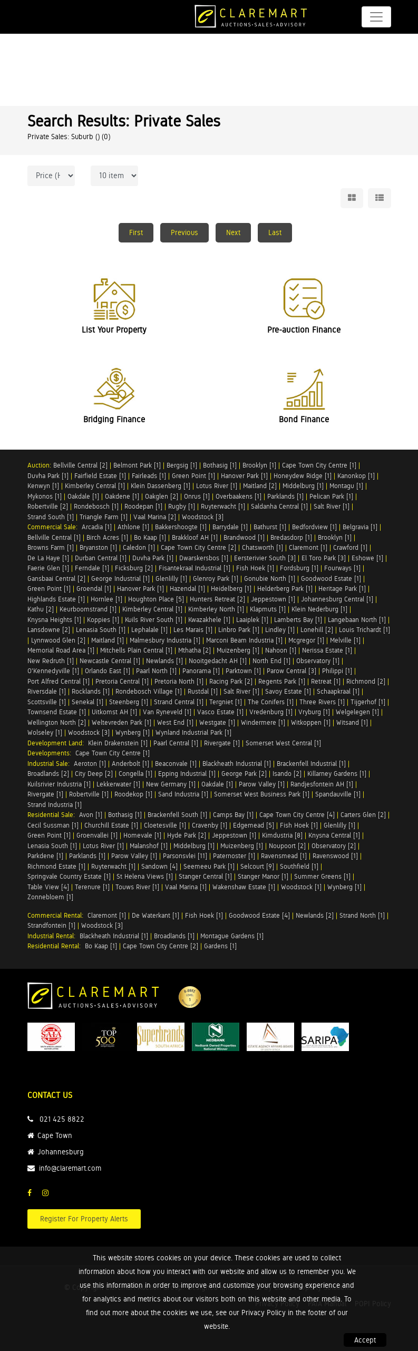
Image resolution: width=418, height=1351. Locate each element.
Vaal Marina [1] (186, 887)
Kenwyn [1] (43, 486)
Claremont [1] (308, 547)
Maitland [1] (107, 640)
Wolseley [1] (44, 732)
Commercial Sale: (54, 527)
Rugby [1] (181, 506)
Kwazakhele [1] (209, 620)
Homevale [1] (142, 835)
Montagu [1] (346, 486)
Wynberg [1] (132, 732)
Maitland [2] (260, 486)
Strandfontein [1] (51, 925)
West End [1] (175, 722)
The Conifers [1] (271, 702)
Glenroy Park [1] (215, 578)
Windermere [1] (263, 722)
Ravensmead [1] (284, 856)
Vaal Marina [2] (154, 517)
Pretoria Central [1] (122, 681)
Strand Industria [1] (54, 805)
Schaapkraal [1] (338, 691)
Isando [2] (287, 773)
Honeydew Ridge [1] (303, 476)
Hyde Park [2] (186, 835)
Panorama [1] (201, 671)
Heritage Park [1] (342, 588)
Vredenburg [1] (271, 712)
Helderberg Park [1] (285, 588)
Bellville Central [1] (54, 537)
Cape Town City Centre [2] (198, 547)
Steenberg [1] (128, 702)
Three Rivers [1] (322, 702)
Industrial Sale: (50, 763)
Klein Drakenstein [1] (118, 743)
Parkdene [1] (45, 856)
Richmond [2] (365, 681)
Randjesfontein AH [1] (321, 784)
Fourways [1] (342, 568)
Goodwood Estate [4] (259, 915)
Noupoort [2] (287, 846)
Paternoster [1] (234, 856)
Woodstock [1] (301, 887)
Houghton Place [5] (156, 599)
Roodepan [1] (143, 506)
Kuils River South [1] (153, 620)
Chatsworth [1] (262, 547)
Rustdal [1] (203, 691)
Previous (184, 232)
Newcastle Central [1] (110, 661)
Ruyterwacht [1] (223, 506)
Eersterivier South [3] (265, 558)
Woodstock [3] (202, 517)
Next (233, 232)
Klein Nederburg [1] (319, 609)
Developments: (51, 753)
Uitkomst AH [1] (114, 712)
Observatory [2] (334, 846)
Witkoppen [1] (310, 722)
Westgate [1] (217, 722)
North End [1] (271, 661)
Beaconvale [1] (176, 763)
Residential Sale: (53, 815)
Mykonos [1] (44, 496)
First (136, 232)
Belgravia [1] (360, 527)
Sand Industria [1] (183, 794)
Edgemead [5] (253, 825)
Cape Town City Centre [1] (319, 465)
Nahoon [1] (280, 650)
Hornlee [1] (106, 599)
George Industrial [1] (120, 578)
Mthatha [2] (194, 650)
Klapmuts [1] (268, 609)
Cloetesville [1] (165, 825)
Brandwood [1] (244, 537)
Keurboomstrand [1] (88, 609)
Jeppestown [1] (273, 599)
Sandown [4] (159, 866)
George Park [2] (244, 773)
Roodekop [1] (133, 794)
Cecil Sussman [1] (53, 825)
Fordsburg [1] (299, 568)
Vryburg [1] (314, 712)
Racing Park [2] (230, 681)
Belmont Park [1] (137, 465)
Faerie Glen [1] (48, 568)
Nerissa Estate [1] (327, 650)
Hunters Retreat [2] (217, 599)
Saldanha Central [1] (279, 506)
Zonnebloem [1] (50, 897)
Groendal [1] (93, 588)
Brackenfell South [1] (177, 815)
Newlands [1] (164, 661)
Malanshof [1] (149, 846)
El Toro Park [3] (324, 558)
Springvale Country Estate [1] (69, 876)
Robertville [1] (89, 794)
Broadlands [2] (48, 773)
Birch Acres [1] (107, 537)
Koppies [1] (103, 620)
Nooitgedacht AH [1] (218, 661)
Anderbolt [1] (130, 763)
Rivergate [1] (222, 743)
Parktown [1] (243, 671)
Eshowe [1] (367, 558)
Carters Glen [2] (363, 815)
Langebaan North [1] (357, 620)
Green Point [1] (193, 476)
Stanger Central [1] (205, 876)
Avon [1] (90, 815)
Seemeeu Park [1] (209, 866)
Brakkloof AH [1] (195, 537)
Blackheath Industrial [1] (236, 763)
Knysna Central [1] (334, 835)
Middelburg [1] (303, 486)
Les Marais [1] (192, 630)
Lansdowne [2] (48, 630)
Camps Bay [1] (233, 815)
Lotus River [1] (216, 486)
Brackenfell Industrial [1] (311, 763)
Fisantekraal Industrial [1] (194, 568)
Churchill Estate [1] (111, 825)
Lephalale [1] (149, 630)
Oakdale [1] (83, 496)
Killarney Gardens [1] (336, 773)
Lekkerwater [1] (118, 784)
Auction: (40, 465)
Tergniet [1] (225, 702)
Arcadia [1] (97, 527)
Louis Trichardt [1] (364, 630)
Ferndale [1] (92, 568)
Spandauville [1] (338, 794)
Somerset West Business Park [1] (261, 794)
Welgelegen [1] (357, 712)
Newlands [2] (315, 915)
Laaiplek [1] (252, 620)
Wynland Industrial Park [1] (193, 732)
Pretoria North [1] (178, 681)
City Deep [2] (94, 773)
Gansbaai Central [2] (56, 578)
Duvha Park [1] (48, 476)
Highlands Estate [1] (56, 599)
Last (274, 232)
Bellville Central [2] (80, 465)
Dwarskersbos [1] (203, 558)
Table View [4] (48, 887)
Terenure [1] (92, 887)
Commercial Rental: (57, 915)
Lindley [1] (280, 630)
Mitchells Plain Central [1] (136, 650)
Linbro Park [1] (238, 630)
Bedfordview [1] (314, 527)
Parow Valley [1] (262, 784)
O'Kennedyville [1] (53, 671)
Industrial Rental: (53, 936)
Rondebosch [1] (96, 506)
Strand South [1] (50, 517)
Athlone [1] (133, 527)
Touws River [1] (137, 887)
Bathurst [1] (270, 527)
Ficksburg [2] (134, 568)
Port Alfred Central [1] (58, 681)
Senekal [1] (87, 702)
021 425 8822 (62, 1119)
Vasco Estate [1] (220, 712)
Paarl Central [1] (175, 743)
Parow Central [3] (291, 671)
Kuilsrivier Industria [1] (59, 784)
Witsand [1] (352, 722)
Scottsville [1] (46, 702)
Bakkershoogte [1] (181, 527)
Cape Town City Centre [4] (297, 815)
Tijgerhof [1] (368, 702)
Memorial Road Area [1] (60, 650)
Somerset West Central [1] (283, 743)
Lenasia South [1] (100, 630)
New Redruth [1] (50, 661)
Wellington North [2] (56, 722)
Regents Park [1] (281, 681)
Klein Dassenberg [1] (160, 486)
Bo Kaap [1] (150, 537)
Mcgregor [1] (306, 640)
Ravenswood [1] (335, 856)
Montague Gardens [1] (232, 936)
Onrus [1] (197, 496)
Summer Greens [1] (322, 876)
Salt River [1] (331, 506)
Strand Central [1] (178, 702)
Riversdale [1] (46, 691)
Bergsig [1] (182, 465)
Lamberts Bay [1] (298, 620)
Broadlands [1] (174, 936)
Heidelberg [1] (231, 588)
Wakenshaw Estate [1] (243, 887)
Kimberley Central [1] (95, 486)
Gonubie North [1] (269, 578)
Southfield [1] (299, 866)
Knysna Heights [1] (54, 620)
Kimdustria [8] (282, 835)
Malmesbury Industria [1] (165, 640)
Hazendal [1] (187, 588)
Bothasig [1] (220, 465)
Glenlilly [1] (171, 578)
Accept (365, 1340)
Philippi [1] (337, 671)
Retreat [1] (326, 681)
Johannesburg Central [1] (337, 599)
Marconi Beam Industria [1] (244, 640)
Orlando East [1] (107, 671)
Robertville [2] (47, 506)
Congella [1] (135, 773)
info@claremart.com (70, 1168)
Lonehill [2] (316, 630)
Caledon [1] (139, 547)
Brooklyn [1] (259, 465)
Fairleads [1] (149, 476)
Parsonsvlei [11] (185, 856)
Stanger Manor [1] (263, 876)
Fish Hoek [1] (255, 568)
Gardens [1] (220, 946)
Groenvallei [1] (97, 835)
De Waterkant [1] (155, 915)
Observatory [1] (317, 661)
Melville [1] (345, 640)
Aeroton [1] (90, 763)
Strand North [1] (362, 915)
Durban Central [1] (101, 558)
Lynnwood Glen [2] (58, 640)
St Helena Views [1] (144, 876)
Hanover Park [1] (244, 476)
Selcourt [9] (257, 866)
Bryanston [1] (98, 547)
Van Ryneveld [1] (167, 712)
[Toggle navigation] (376, 16)
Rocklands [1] (91, 691)
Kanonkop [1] (356, 476)
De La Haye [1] (48, 558)
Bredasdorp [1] (291, 537)
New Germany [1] (171, 784)
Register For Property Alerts (84, 1218)
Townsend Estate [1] (56, 712)
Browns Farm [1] (50, 547)
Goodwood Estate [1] (331, 578)
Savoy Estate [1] (288, 691)
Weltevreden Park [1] (121, 722)
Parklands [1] (285, 496)
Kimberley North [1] (216, 609)
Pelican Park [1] (331, 496)
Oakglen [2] (161, 496)
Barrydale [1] (230, 527)
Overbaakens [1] (238, 496)
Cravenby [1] (209, 825)
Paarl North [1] (156, 671)
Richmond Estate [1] (56, 866)
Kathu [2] (40, 609)
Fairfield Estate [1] (100, 476)
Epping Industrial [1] (187, 773)
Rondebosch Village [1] (148, 691)
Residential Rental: (56, 946)
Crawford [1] (350, 547)
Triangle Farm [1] (104, 517)
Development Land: (57, 743)
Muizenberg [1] (238, 650)
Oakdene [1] (122, 496)
